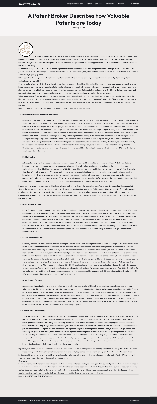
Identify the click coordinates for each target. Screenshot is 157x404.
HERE (30, 376)
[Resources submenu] (127, 3)
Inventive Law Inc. (29, 3)
